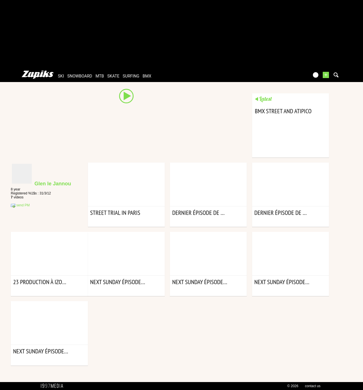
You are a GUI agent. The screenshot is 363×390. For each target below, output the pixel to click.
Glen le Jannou (52, 183)
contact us (312, 386)
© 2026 (292, 386)
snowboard (79, 76)
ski (61, 76)
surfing (131, 76)
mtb (100, 76)
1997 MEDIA (53, 386)
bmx (147, 76)
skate (113, 76)
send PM (20, 205)
